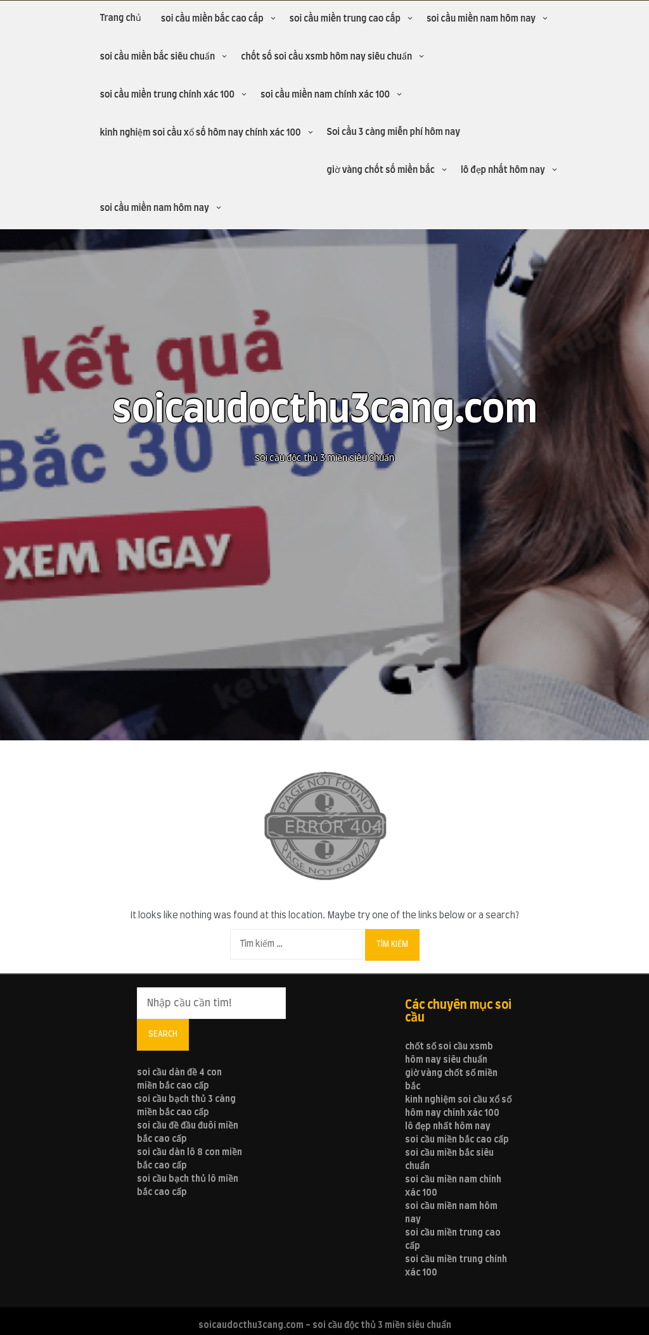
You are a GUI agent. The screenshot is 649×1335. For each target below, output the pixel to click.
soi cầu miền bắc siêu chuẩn (157, 57)
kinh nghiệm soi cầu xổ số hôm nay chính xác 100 (200, 133)
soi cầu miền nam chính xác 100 (325, 95)
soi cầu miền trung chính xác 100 (167, 95)
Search (162, 1034)
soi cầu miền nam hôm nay (481, 19)
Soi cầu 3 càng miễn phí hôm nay (394, 132)
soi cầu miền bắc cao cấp (212, 19)
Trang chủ (120, 18)
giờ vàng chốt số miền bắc (381, 170)
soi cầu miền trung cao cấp (345, 19)
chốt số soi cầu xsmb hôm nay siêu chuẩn (326, 57)
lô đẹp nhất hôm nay (503, 170)
